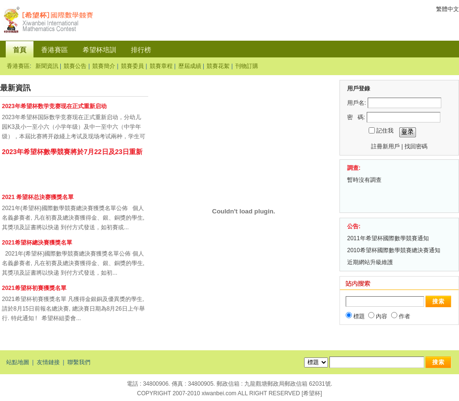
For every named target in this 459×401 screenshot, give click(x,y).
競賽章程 (161, 66)
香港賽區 (54, 50)
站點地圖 (17, 362)
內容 (381, 316)
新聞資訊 (46, 66)
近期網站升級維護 (370, 262)
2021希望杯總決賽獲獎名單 (37, 242)
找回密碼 (415, 146)
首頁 (19, 50)
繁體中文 (447, 9)
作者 (404, 316)
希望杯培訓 (99, 50)
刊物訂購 (246, 66)
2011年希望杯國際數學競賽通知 (388, 238)
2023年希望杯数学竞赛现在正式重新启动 (55, 106)
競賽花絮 (218, 66)
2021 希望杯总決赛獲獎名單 (38, 197)
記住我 (384, 130)
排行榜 (141, 50)
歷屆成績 (189, 66)
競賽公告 (75, 66)
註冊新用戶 (385, 146)
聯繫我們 (78, 362)
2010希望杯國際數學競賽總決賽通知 (394, 250)
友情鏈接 (48, 362)
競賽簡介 (103, 66)
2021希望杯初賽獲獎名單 (34, 288)
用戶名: (356, 103)
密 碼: (356, 117)
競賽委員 (132, 66)
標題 (359, 316)
